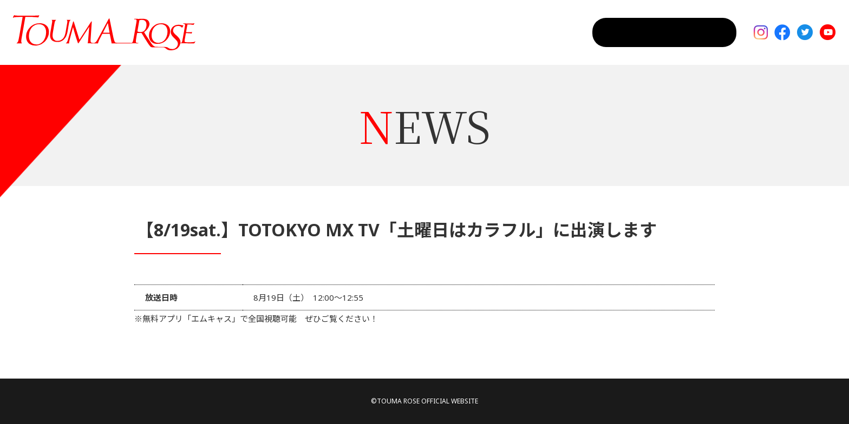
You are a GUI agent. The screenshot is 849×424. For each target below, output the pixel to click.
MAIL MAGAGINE (691, 32)
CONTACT (608, 32)
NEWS (501, 32)
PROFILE (551, 32)
